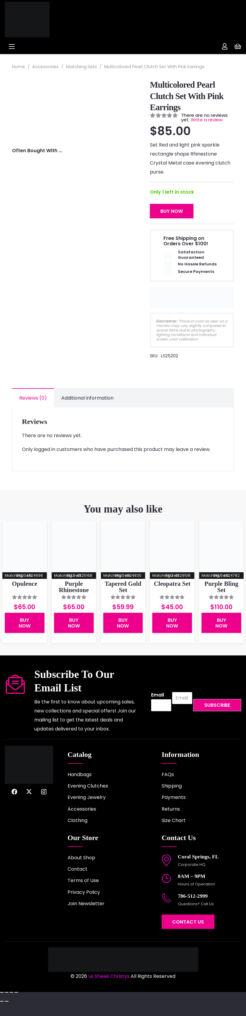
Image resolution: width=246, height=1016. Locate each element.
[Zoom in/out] (2, 992)
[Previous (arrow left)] (2, 1001)
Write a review (207, 119)
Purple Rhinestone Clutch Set (74, 590)
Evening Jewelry (87, 797)
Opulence (24, 583)
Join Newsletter (86, 903)
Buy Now (171, 211)
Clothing (77, 820)
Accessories (45, 67)
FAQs (168, 774)
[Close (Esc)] (16, 992)
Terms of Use (83, 880)
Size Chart (174, 820)
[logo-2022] (49, 20)
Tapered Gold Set (123, 586)
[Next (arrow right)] (6, 1001)
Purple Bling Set (221, 586)
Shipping (172, 785)
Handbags (80, 774)
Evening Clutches (88, 785)
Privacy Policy (84, 892)
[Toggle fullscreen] (6, 992)
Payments (174, 797)
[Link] (224, 46)
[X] (29, 791)
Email (157, 695)
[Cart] (237, 46)
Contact (77, 869)
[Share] (11, 992)
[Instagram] (44, 792)
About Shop (81, 857)
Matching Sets (81, 67)
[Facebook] (14, 791)
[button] (61, 47)
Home (18, 67)
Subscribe (217, 705)
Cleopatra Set (172, 583)
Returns (171, 809)
